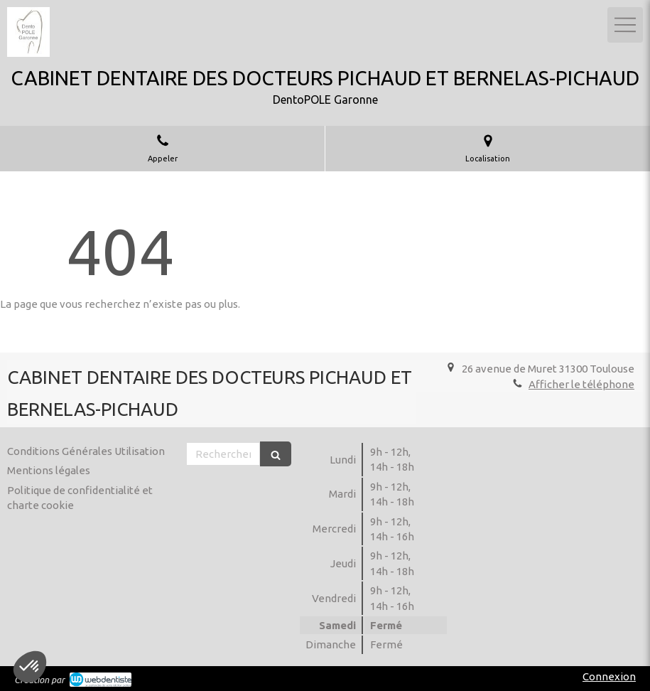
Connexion (609, 676)
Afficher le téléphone (581, 384)
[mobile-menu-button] (625, 25)
